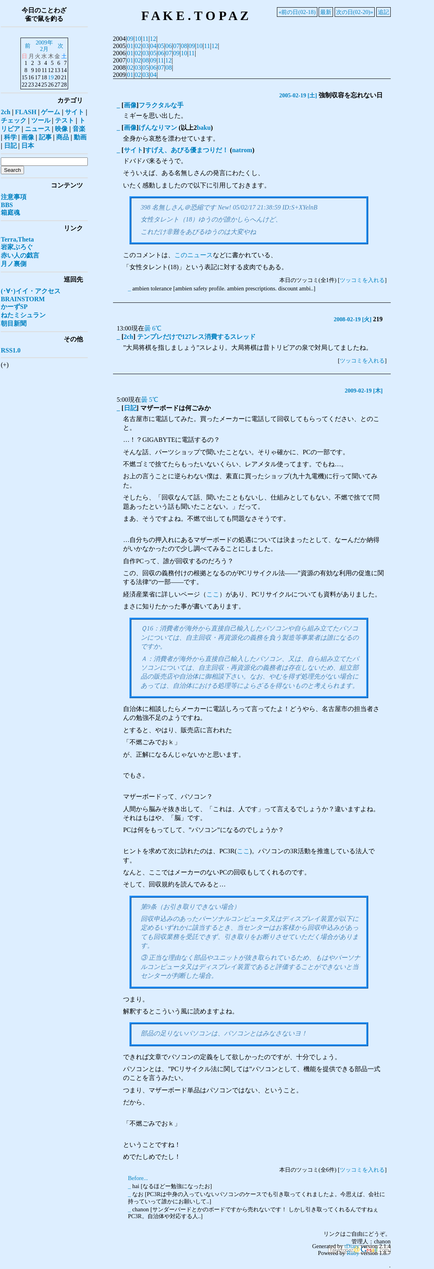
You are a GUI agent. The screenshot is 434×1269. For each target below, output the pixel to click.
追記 (383, 12)
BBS (7, 204)
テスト (64, 120)
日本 (27, 145)
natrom (242, 150)
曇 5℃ (149, 399)
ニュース (37, 128)
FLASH (25, 112)
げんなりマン (158, 127)
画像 (130, 105)
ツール (40, 120)
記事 (45, 137)
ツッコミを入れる (362, 280)
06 (169, 45)
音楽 (79, 128)
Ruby (353, 1253)
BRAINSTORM (23, 299)
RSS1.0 (10, 350)
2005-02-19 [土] (298, 95)
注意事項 (13, 196)
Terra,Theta (17, 239)
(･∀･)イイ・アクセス (31, 291)
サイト (133, 150)
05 (161, 45)
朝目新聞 (13, 323)
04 (153, 45)
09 (130, 38)
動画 (80, 137)
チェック (13, 120)
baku (204, 127)
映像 (61, 128)
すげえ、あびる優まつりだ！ (186, 150)
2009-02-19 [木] (363, 390)
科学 (10, 137)
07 (176, 45)
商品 (62, 137)
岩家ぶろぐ (17, 247)
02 (138, 45)
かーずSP (14, 306)
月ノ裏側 (13, 263)
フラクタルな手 (161, 105)
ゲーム (50, 112)
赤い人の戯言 (20, 255)
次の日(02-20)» (354, 12)
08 (184, 45)
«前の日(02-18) (297, 12)
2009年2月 (44, 45)
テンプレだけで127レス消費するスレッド (196, 336)
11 (145, 38)
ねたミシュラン (23, 315)
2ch (128, 336)
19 (50, 77)
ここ (212, 594)
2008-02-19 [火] (352, 319)
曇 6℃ (152, 328)
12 (153, 38)
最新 (325, 12)
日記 (130, 408)
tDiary (352, 1246)
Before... (138, 1178)
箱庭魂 (10, 212)
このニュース (193, 255)
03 (145, 45)
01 (130, 45)
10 (138, 38)
